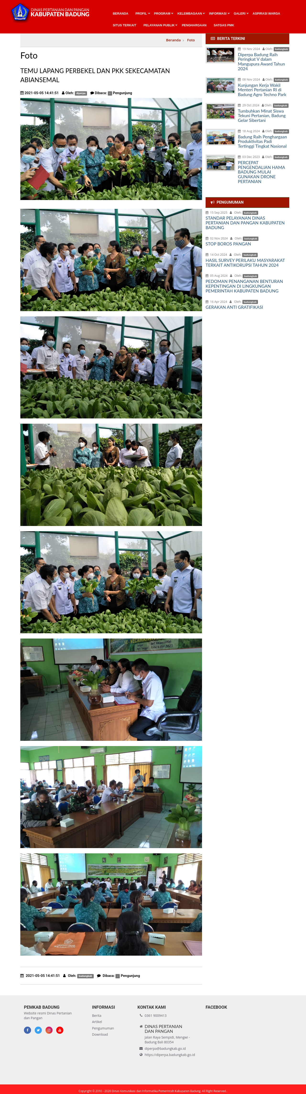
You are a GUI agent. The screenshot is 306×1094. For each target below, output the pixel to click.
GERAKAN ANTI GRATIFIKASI (234, 307)
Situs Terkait (124, 25)
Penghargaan (194, 25)
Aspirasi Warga (266, 13)
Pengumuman (103, 1028)
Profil (141, 13)
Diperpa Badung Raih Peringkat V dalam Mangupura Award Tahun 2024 (261, 61)
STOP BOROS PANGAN (228, 243)
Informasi (218, 13)
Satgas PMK (224, 25)
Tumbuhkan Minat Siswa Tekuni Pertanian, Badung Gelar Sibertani (262, 115)
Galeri (240, 13)
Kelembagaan (189, 13)
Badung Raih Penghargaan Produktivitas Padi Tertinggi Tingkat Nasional (262, 141)
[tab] (247, 38)
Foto (191, 40)
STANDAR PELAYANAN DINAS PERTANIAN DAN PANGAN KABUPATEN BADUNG (245, 222)
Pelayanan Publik (159, 25)
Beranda (120, 13)
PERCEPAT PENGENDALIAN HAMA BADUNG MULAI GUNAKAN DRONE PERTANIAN (261, 172)
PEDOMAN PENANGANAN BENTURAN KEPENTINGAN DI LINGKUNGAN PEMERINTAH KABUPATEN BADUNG (244, 286)
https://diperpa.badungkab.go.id (170, 1054)
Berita (96, 1015)
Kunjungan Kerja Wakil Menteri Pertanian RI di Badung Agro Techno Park (262, 89)
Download (100, 1034)
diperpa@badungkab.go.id (165, 1048)
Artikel (97, 1021)
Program (162, 13)
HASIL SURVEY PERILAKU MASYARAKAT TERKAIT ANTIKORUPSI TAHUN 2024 (245, 263)
